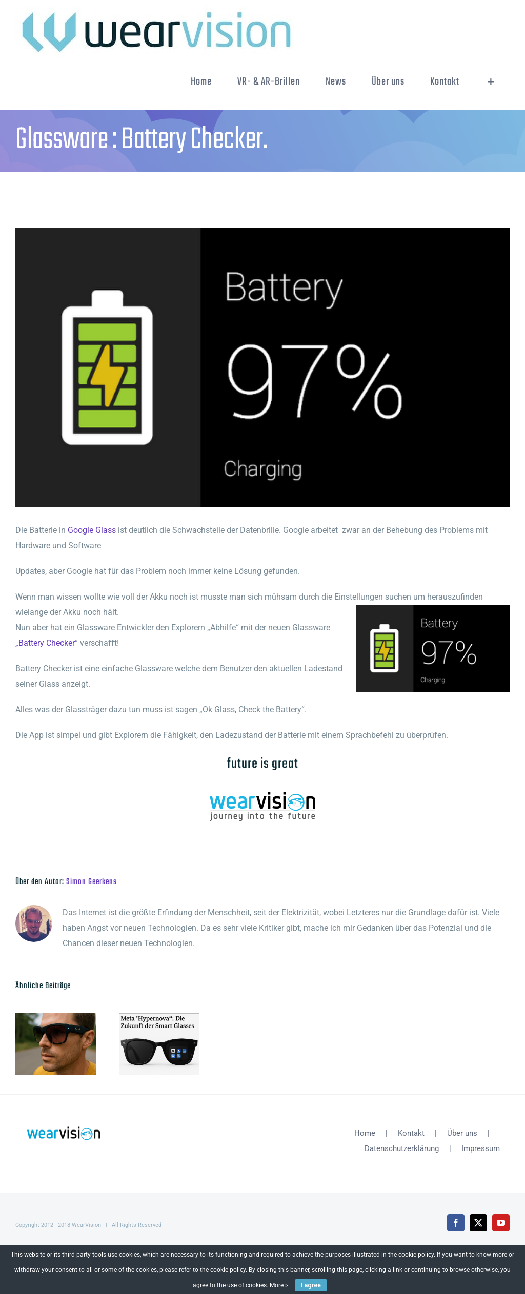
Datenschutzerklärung (402, 1148)
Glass (105, 530)
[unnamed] (262, 367)
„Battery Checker (45, 643)
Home (364, 1133)
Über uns (462, 1133)
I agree (311, 1285)
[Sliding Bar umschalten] (491, 82)
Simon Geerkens (91, 882)
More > (279, 1285)
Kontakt (411, 1133)
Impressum (480, 1148)
